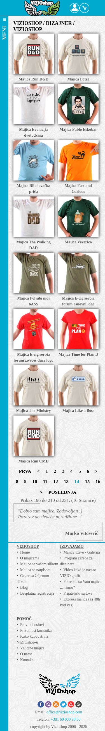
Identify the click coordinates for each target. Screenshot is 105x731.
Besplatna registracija (37, 593)
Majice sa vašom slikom (39, 564)
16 (97, 481)
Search (94, 8)
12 (55, 481)
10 (34, 481)
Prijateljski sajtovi (78, 593)
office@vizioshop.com (64, 712)
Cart (84, 8)
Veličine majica (32, 648)
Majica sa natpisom (35, 570)
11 (45, 481)
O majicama (29, 558)
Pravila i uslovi (32, 625)
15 (87, 481)
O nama (26, 654)
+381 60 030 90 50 (65, 719)
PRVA (25, 471)
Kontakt (26, 660)
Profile (75, 8)
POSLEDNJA (62, 492)
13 (66, 481)
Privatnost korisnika (36, 630)
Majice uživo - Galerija (82, 552)
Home (25, 552)
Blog (24, 587)
